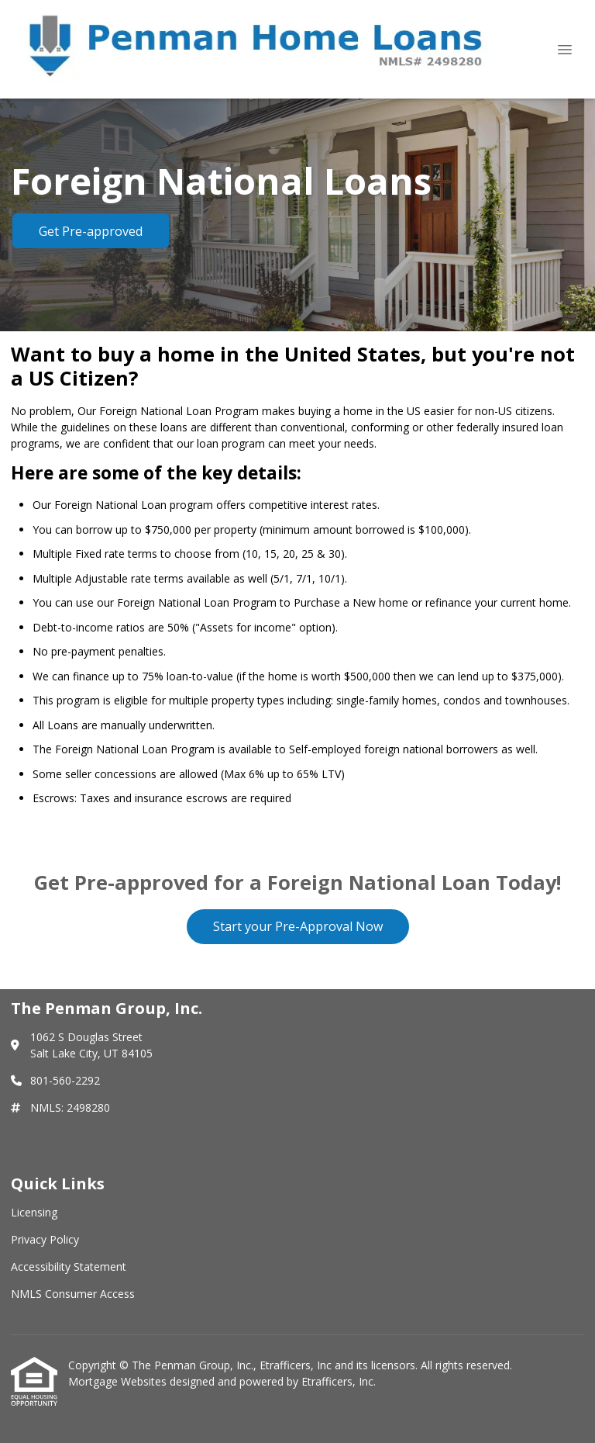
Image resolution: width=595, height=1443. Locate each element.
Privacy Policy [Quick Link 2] (45, 1239)
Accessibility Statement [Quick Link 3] (68, 1266)
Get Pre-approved (91, 231)
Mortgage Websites (119, 1381)
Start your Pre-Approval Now (298, 926)
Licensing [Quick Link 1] (34, 1212)
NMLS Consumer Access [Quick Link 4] (73, 1293)
